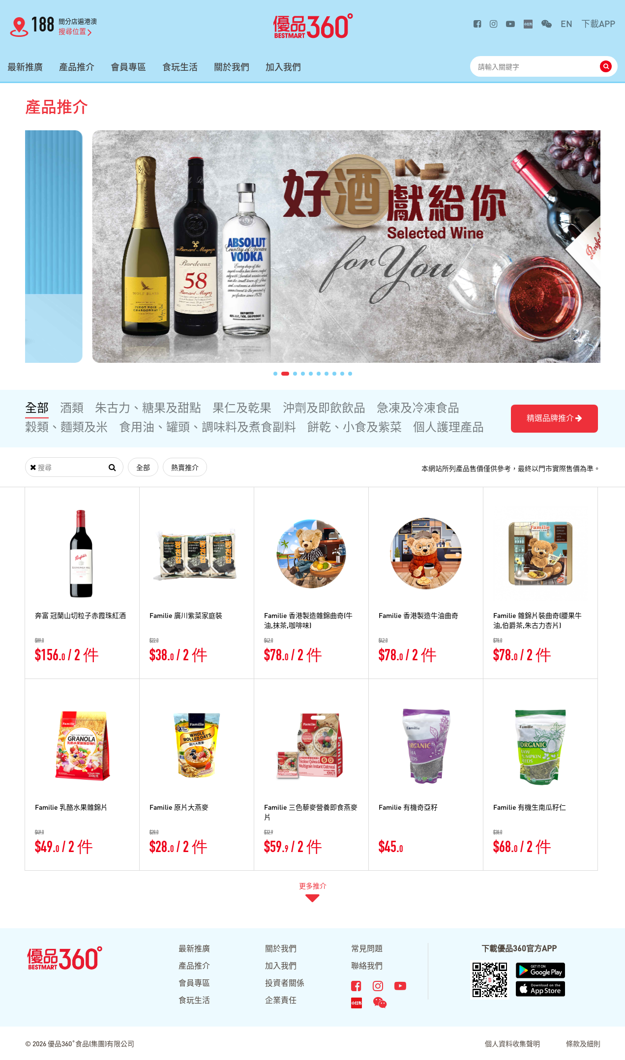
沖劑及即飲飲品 (324, 407)
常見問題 (367, 948)
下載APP (598, 23)
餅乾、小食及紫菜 (354, 426)
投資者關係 (284, 982)
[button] (275, 374)
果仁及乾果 (241, 407)
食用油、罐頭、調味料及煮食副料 (207, 426)
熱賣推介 (185, 467)
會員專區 (128, 67)
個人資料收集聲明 (512, 1043)
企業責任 (281, 1000)
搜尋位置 (75, 31)
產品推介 (76, 67)
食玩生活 (180, 67)
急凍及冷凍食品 (418, 407)
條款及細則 (583, 1043)
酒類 (72, 407)
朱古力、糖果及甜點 (148, 407)
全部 (37, 407)
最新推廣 (25, 67)
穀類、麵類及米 (66, 426)
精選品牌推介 (554, 417)
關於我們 (231, 67)
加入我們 (283, 67)
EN (566, 23)
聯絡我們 (367, 965)
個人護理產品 (448, 426)
